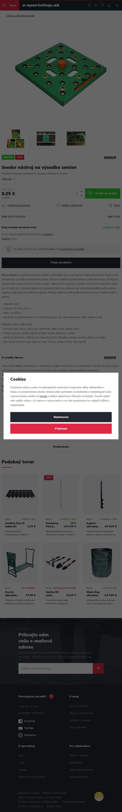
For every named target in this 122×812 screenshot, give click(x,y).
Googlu (43, 396)
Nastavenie (61, 417)
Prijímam (61, 428)
